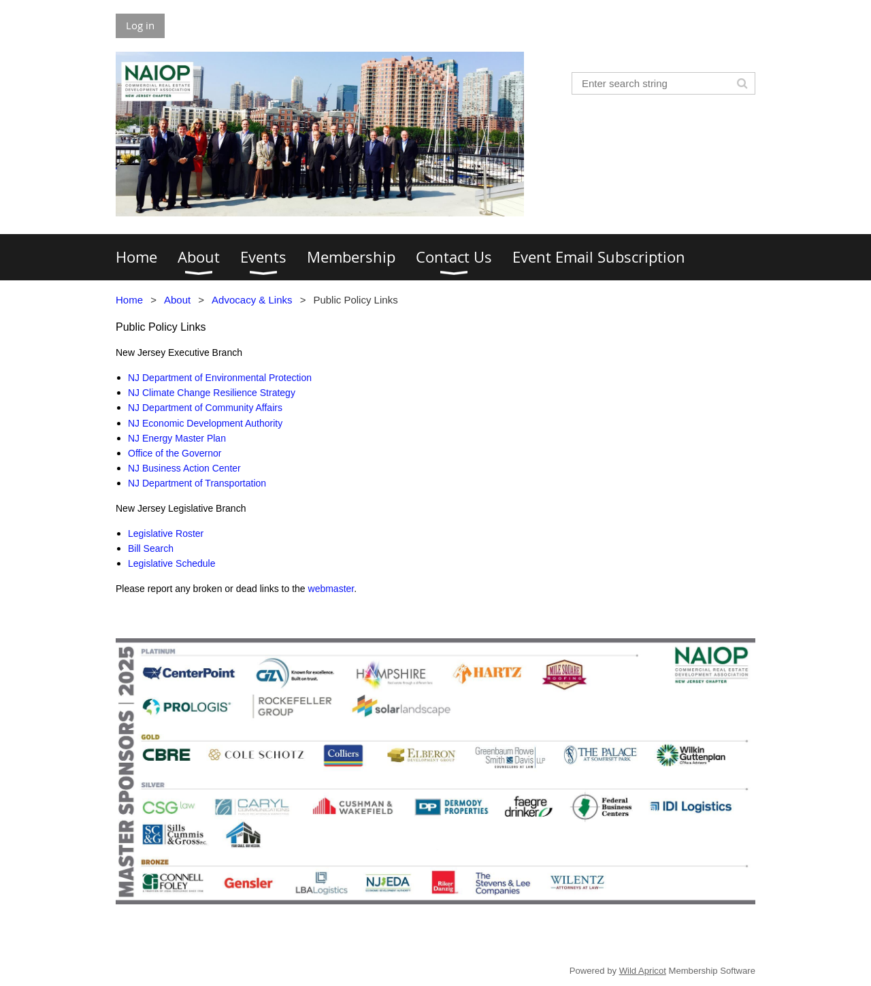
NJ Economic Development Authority (205, 423)
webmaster (331, 588)
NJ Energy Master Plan (177, 438)
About (177, 300)
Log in (140, 25)
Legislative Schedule (171, 563)
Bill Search (151, 548)
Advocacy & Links (252, 300)
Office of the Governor (174, 453)
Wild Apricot (642, 971)
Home (129, 300)
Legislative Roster (165, 533)
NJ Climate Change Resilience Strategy (211, 392)
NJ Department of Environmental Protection (220, 377)
